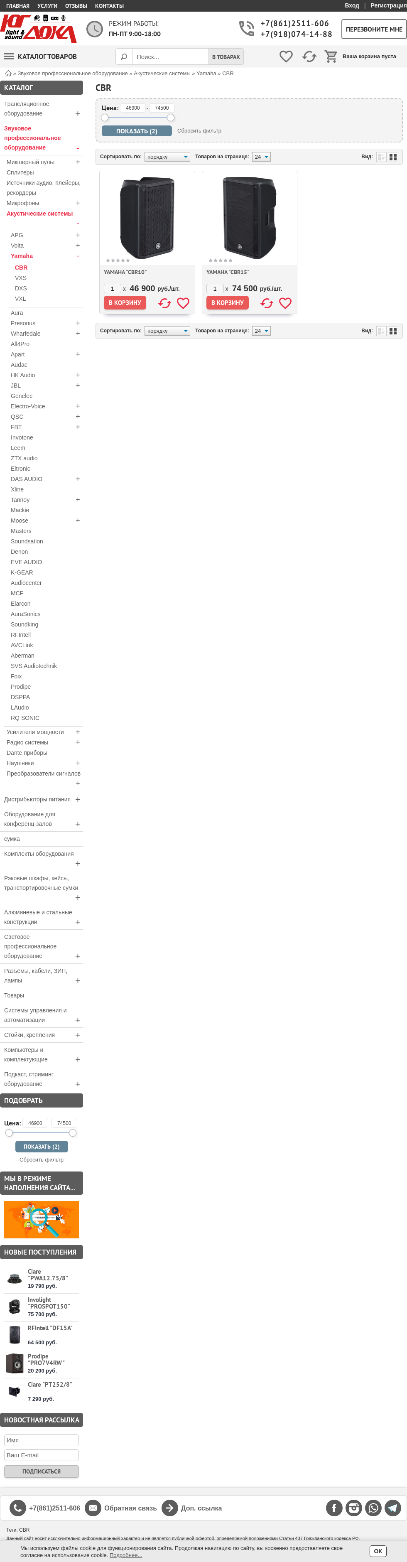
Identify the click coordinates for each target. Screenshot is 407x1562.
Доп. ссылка (201, 1508)
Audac (19, 364)
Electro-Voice (47, 406)
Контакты (109, 6)
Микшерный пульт (45, 162)
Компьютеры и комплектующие (43, 1055)
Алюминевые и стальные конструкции (43, 918)
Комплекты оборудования (43, 859)
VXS (21, 278)
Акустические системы (45, 219)
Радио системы (45, 742)
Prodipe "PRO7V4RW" (46, 1359)
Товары (14, 995)
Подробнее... (126, 1555)
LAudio (20, 707)
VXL (20, 298)
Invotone (22, 437)
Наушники (45, 763)
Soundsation (27, 541)
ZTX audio (24, 458)
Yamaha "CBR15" (228, 272)
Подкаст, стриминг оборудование (43, 1080)
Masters (21, 531)
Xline (17, 489)
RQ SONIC (25, 718)
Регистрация (388, 5)
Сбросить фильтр (42, 1160)
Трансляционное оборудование (43, 110)
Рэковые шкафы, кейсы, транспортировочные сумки (43, 889)
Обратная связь (130, 1508)
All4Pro (20, 344)
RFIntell (21, 634)
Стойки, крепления (43, 1035)
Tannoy (47, 500)
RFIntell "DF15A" (50, 1328)
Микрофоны (45, 203)
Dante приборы (27, 752)
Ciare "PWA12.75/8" (48, 1274)
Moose (47, 521)
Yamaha (47, 256)
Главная (17, 6)
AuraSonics (26, 614)
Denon (19, 551)
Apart (47, 354)
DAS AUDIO (47, 479)
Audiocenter (26, 583)
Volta (47, 246)
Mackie (20, 510)
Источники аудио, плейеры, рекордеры (44, 187)
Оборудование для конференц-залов (43, 820)
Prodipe (21, 686)
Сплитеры (20, 172)
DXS (21, 288)
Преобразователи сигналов (45, 779)
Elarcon (20, 603)
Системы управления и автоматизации (43, 1016)
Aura (17, 312)
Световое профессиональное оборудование (43, 947)
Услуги (47, 6)
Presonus (47, 323)
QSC (47, 417)
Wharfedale (47, 334)
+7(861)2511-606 (294, 23)
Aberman (22, 655)
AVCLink (22, 645)
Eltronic (20, 468)
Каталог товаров (40, 56)
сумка (12, 838)
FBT (47, 427)
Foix (16, 676)
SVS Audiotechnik (34, 666)
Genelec (21, 396)
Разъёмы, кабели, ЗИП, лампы (43, 977)
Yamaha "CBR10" (125, 272)
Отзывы (76, 6)
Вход (352, 5)
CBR (21, 267)
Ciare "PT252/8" (50, 1384)
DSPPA (20, 697)
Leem (18, 448)
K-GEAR (22, 572)
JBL (47, 385)
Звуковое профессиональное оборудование (43, 139)
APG (47, 235)
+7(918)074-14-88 (294, 34)
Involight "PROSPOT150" (49, 1303)
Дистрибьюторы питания (43, 799)
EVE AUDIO (26, 562)
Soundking (24, 624)
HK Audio (47, 375)
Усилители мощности (45, 732)
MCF (17, 593)
